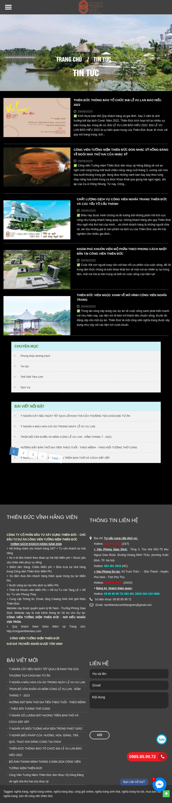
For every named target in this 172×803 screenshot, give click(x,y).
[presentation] (125, 569)
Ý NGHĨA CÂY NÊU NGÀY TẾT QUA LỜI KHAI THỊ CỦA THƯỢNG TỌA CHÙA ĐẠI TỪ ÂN (75, 416)
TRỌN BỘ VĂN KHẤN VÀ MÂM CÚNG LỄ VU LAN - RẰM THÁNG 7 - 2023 (67, 436)
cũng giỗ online (84, 791)
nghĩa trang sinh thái (107, 791)
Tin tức (102, 59)
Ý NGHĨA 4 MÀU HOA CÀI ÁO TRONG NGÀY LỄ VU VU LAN (59, 426)
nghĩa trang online (41, 791)
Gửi (99, 582)
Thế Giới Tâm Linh (33, 376)
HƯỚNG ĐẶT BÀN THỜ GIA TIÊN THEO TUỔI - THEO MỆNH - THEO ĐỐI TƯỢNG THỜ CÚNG (79, 446)
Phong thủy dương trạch (37, 356)
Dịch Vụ (27, 386)
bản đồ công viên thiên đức (36, 796)
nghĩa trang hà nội (133, 791)
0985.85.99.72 (142, 756)
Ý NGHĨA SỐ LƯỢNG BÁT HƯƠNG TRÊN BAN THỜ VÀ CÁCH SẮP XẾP (66, 456)
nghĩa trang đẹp (63, 791)
